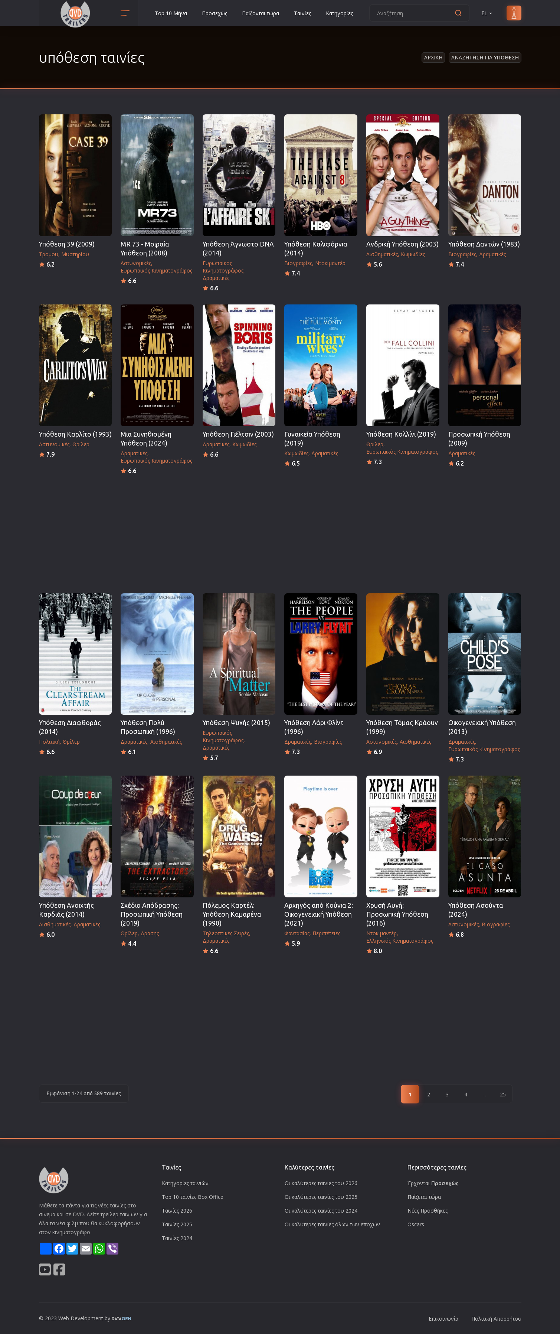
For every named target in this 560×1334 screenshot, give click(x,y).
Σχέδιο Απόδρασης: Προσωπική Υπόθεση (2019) (152, 914)
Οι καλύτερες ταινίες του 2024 (321, 1210)
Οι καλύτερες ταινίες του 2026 (321, 1183)
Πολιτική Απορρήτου (496, 1318)
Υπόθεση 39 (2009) (67, 244)
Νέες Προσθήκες (427, 1210)
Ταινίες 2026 (177, 1210)
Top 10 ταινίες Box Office (192, 1196)
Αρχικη (433, 57)
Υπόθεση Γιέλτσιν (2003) (238, 434)
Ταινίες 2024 (177, 1238)
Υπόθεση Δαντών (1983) (484, 244)
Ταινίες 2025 (177, 1224)
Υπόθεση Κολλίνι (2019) (401, 434)
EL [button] (487, 13)
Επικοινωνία (443, 1318)
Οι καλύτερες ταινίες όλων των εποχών (332, 1224)
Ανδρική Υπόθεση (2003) (402, 244)
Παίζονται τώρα (260, 13)
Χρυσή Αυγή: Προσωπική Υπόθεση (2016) (397, 914)
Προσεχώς (214, 13)
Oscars (415, 1224)
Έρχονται (433, 1183)
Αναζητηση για (485, 57)
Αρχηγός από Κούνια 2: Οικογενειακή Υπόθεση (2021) (318, 914)
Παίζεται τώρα (424, 1196)
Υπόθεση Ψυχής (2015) (236, 722)
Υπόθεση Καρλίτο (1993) (75, 434)
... (484, 1094)
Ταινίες (302, 13)
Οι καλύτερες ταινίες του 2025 (321, 1196)
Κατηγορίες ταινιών (185, 1183)
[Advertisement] (280, 532)
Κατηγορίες (339, 13)
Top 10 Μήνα (171, 13)
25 (503, 1094)
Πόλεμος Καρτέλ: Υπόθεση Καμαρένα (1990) (232, 914)
